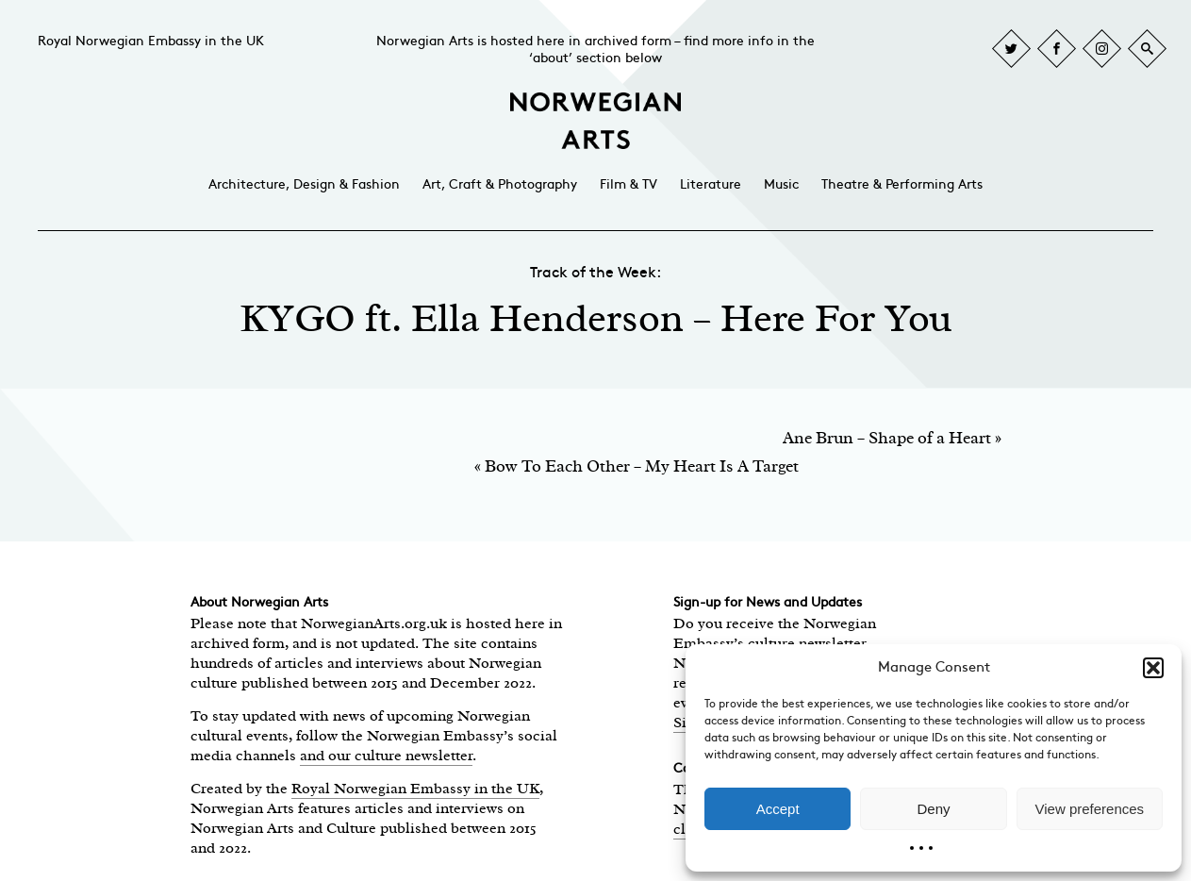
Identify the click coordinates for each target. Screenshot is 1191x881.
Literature (710, 184)
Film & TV (628, 184)
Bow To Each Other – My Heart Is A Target (642, 466)
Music (781, 184)
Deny (933, 809)
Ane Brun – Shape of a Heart (887, 437)
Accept (778, 809)
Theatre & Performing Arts (902, 184)
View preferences (1090, 809)
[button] (1153, 667)
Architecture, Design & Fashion (304, 184)
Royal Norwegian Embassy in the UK (151, 41)
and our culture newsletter (386, 755)
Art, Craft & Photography (499, 184)
